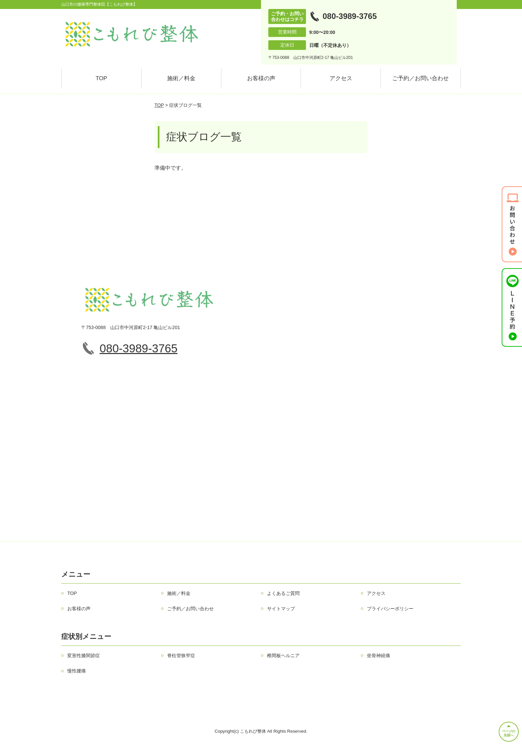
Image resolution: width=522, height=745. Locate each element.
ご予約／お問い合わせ (420, 78)
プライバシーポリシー (390, 608)
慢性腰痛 (76, 670)
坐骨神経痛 (378, 655)
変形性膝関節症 (83, 655)
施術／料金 (181, 78)
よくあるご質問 (283, 593)
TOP (101, 78)
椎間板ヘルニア (283, 655)
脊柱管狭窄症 (181, 655)
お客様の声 (261, 78)
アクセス (341, 78)
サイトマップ (281, 608)
